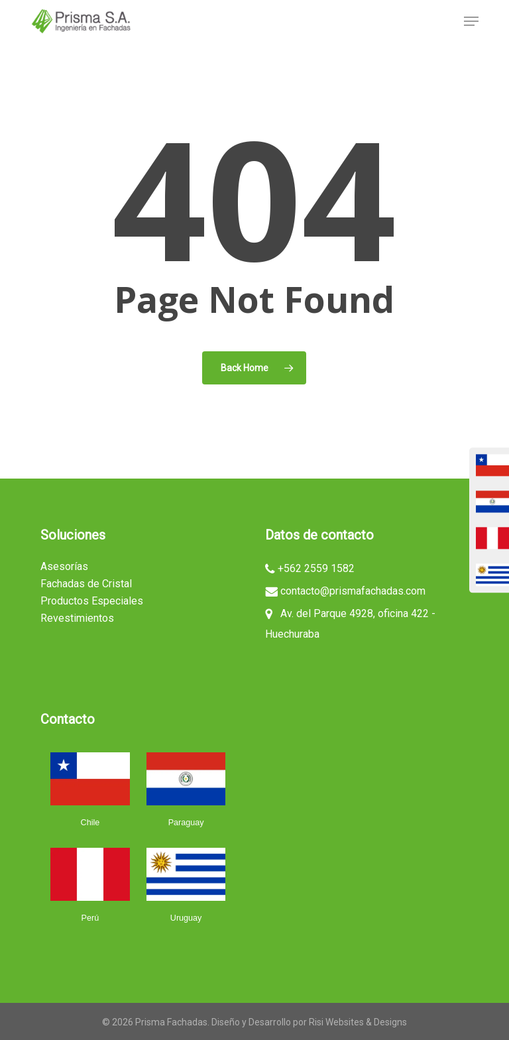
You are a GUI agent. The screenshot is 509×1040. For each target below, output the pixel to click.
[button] (471, 21)
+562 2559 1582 (316, 569)
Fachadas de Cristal (86, 583)
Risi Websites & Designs (358, 1022)
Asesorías (64, 566)
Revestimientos (77, 618)
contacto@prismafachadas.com (352, 591)
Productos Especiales (91, 601)
